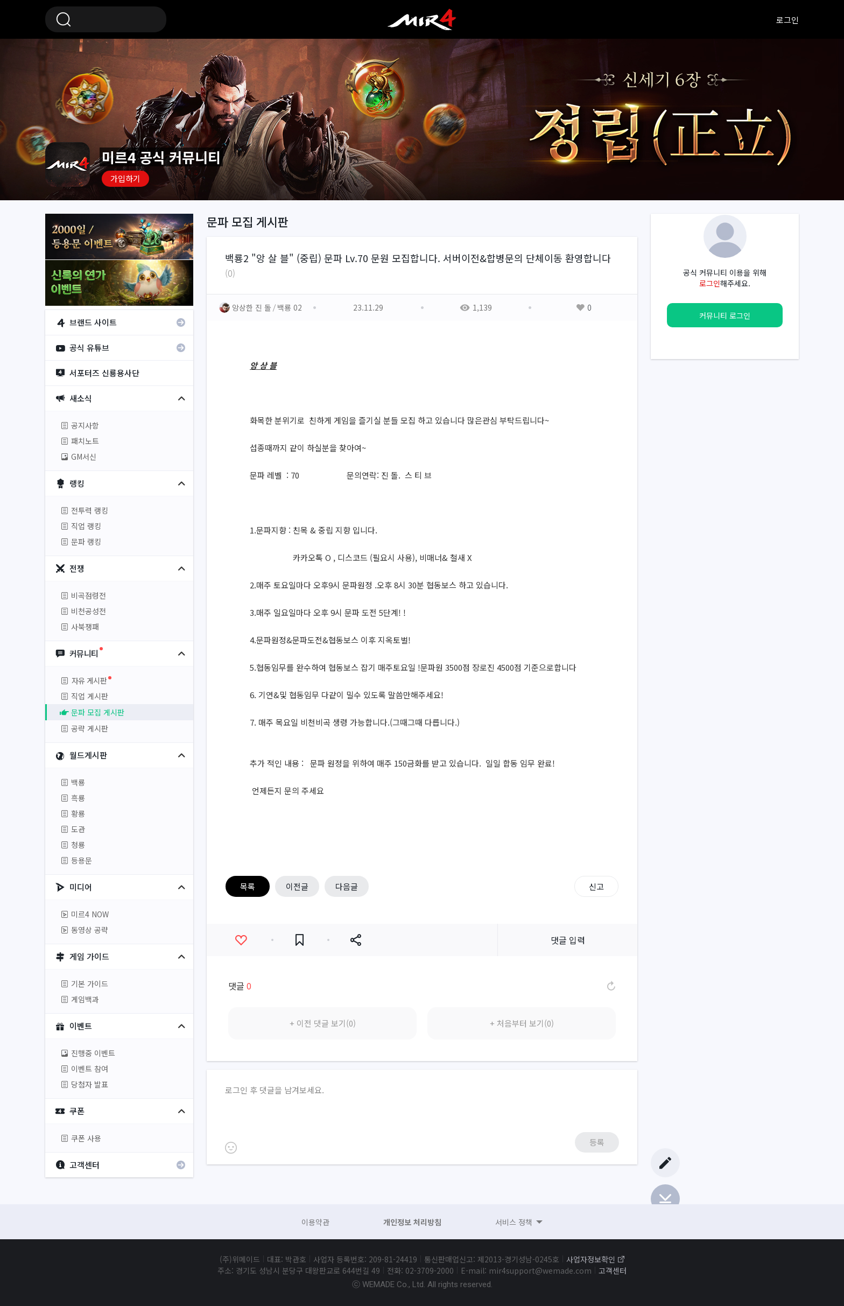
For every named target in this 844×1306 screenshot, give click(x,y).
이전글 (297, 886)
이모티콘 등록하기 (231, 1147)
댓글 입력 (568, 939)
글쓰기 (665, 1162)
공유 (355, 940)
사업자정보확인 (590, 1259)
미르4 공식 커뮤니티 (422, 19)
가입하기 (125, 178)
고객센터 (613, 1270)
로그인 (787, 19)
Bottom (665, 1198)
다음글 (346, 886)
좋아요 (241, 940)
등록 (596, 1142)
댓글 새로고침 (610, 985)
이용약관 (315, 1222)
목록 (247, 886)
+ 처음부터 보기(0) (522, 1023)
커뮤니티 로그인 (724, 315)
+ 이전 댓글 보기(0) (323, 1023)
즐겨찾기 (299, 940)
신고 (596, 886)
